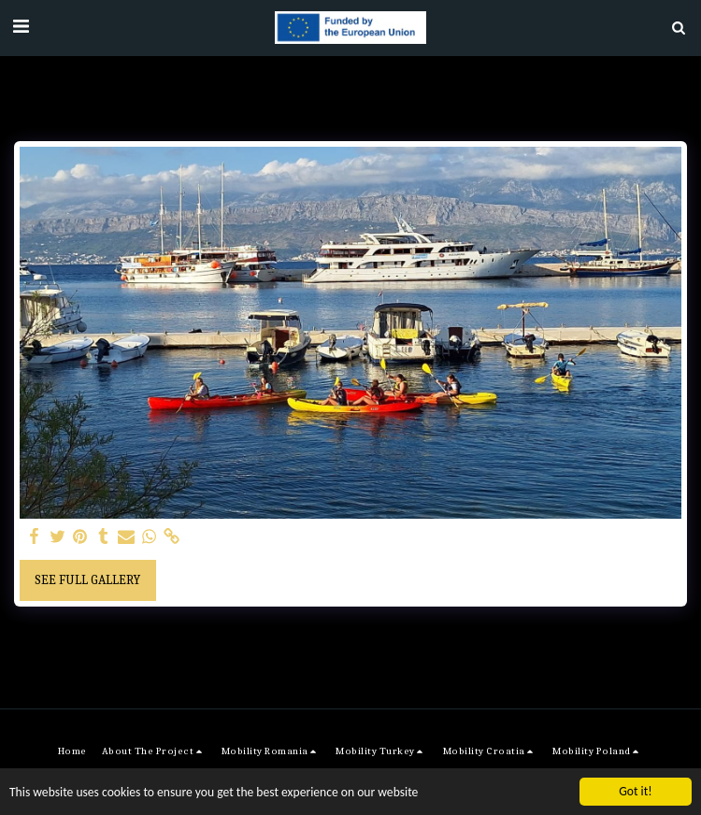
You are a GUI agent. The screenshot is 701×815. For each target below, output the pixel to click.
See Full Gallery (87, 580)
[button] (20, 26)
